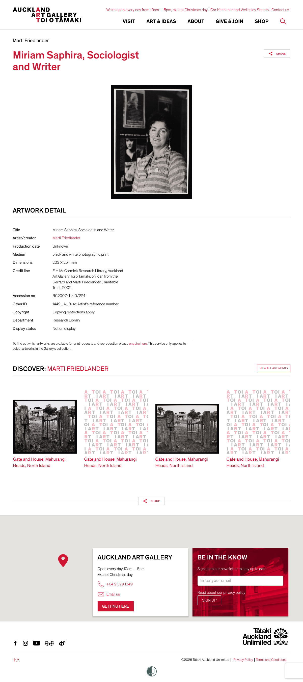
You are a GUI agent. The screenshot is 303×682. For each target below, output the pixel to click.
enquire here (138, 343)
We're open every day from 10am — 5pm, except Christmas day (157, 10)
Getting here (115, 606)
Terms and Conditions (271, 660)
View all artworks (274, 368)
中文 (16, 660)
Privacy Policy (243, 660)
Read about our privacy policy (221, 592)
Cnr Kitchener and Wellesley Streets (239, 10)
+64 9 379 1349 (115, 584)
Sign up (209, 600)
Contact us (280, 10)
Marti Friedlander (31, 41)
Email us (109, 594)
